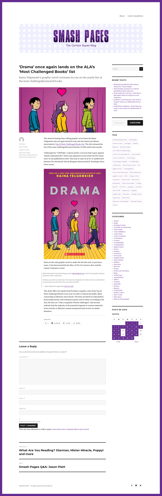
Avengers (127, 143)
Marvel (115, 187)
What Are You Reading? (121, 201)
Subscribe (135, 123)
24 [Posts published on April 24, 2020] (136, 334)
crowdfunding (134, 161)
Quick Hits (117, 284)
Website (22, 408)
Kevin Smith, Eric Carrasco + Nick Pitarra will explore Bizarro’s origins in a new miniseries (127, 95)
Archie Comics (117, 143)
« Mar (118, 342)
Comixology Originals (120, 161)
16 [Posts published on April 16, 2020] (132, 331)
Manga (116, 269)
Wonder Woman (136, 201)
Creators (117, 240)
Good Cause (118, 256)
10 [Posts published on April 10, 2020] (136, 327)
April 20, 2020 (68, 286)
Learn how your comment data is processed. (70, 429)
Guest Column (118, 260)
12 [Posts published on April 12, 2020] (114, 331)
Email (22, 398)
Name (22, 388)
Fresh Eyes (117, 253)
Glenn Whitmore (135, 172)
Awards (116, 221)
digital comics (117, 169)
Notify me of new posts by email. (30, 421)
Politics (116, 280)
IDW (125, 176)
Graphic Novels (24, 150)
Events (116, 249)
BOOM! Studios (125, 147)
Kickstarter (116, 183)
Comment (23, 357)
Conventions (118, 238)
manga (138, 183)
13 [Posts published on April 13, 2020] (118, 331)
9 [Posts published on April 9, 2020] (131, 327)
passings (130, 187)
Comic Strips (118, 234)
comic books (135, 154)
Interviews (117, 264)
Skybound (125, 190)
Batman (115, 147)
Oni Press (122, 187)
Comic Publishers (119, 232)
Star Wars (126, 194)
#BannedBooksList (78, 273)
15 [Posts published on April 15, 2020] (127, 331)
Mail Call (117, 266)
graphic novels (117, 176)
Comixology (131, 158)
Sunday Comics (136, 194)
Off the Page (118, 275)
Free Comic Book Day (120, 172)
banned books (32, 155)
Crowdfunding (119, 243)
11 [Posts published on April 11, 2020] (140, 327)
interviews (116, 179)
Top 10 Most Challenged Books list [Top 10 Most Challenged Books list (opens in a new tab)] (69, 144)
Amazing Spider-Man (120, 140)
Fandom (116, 251)
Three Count (118, 295)
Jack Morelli (126, 179)
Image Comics (134, 176)
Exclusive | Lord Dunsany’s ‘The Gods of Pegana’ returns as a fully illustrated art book (127, 102)
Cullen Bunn (117, 165)
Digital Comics (119, 247)
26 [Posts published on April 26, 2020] (114, 338)
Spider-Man (117, 194)
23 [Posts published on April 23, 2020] (132, 334)
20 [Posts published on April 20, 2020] (119, 334)
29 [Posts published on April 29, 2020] (127, 338)
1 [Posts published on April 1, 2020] (127, 323)
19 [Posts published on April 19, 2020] (114, 334)
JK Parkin (22, 144)
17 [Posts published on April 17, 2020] (136, 331)
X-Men (115, 205)
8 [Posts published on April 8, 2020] (127, 327)
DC (139, 165)
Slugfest (134, 190)
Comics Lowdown (119, 158)
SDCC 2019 (116, 190)
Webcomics (117, 297)
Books (116, 223)
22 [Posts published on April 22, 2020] (127, 334)
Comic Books (118, 230)
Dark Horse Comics (129, 165)
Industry (117, 262)
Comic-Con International (121, 154)
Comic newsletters (135, 16)
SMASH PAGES (24, 486)
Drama (21, 157)
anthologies (133, 140)
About (122, 16)
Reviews (116, 286)
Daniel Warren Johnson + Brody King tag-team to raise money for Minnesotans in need (128, 108)
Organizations (118, 277)
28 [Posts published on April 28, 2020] (123, 338)
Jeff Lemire (135, 179)
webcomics (126, 198)
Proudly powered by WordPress (41, 486)
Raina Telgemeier (30, 157)
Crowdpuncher (119, 245)
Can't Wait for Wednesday (121, 150)
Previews (117, 282)
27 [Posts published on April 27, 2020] (119, 338)
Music (116, 273)
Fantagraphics (129, 169)
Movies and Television (121, 271)
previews (138, 187)
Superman (116, 198)
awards (135, 143)
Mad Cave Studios (128, 183)
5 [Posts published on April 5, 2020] (114, 327)
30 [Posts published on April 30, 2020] (132, 338)
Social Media (118, 290)
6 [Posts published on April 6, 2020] (118, 327)
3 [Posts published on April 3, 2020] (136, 323)
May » (137, 342)
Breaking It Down (120, 225)
